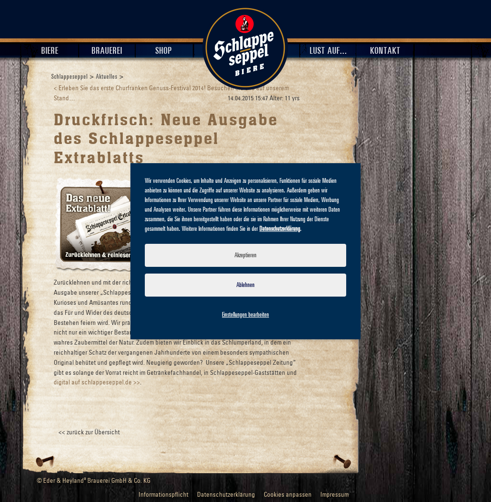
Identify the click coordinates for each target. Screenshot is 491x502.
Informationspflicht (163, 495)
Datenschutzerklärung (226, 495)
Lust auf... (328, 51)
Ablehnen (245, 285)
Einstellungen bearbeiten (245, 314)
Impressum (334, 495)
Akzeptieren (245, 255)
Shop (163, 51)
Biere (49, 51)
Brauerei (107, 51)
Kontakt (385, 51)
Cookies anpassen (288, 495)
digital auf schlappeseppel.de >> (97, 383)
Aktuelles (106, 76)
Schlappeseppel (69, 76)
